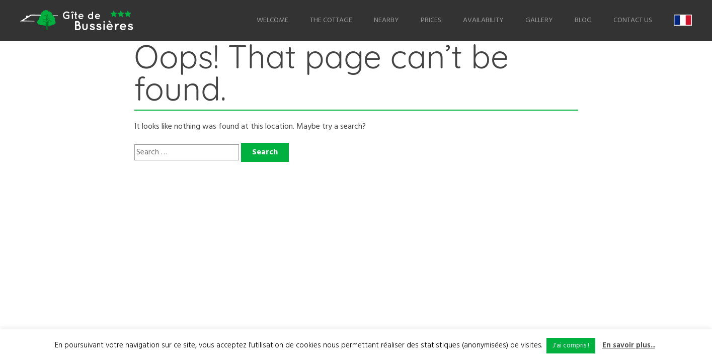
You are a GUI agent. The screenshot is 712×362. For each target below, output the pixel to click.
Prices (431, 20)
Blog (583, 20)
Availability (483, 20)
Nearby (386, 20)
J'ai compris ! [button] (570, 345)
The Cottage (331, 20)
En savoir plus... (628, 345)
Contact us (632, 20)
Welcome (272, 20)
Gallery (539, 20)
